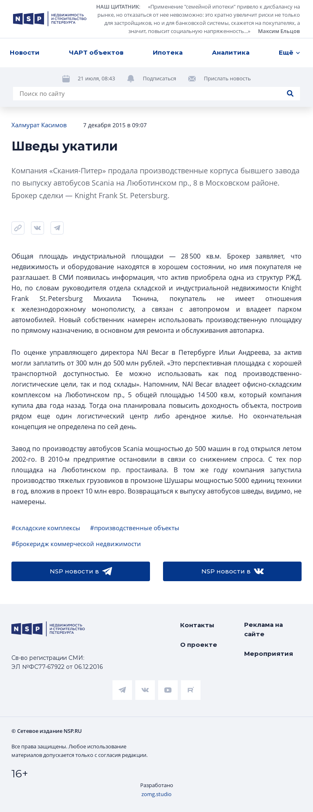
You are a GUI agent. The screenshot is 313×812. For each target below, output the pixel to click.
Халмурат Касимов (39, 125)
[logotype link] (49, 18)
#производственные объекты (134, 528)
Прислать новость (227, 78)
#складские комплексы (45, 528)
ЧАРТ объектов (96, 52)
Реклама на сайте (263, 629)
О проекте (198, 644)
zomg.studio (156, 794)
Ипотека (168, 52)
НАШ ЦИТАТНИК (117, 6)
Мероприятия (268, 653)
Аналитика (230, 52)
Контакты (197, 625)
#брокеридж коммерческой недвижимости (76, 544)
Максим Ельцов (279, 31)
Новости (25, 52)
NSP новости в (81, 571)
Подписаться (159, 78)
